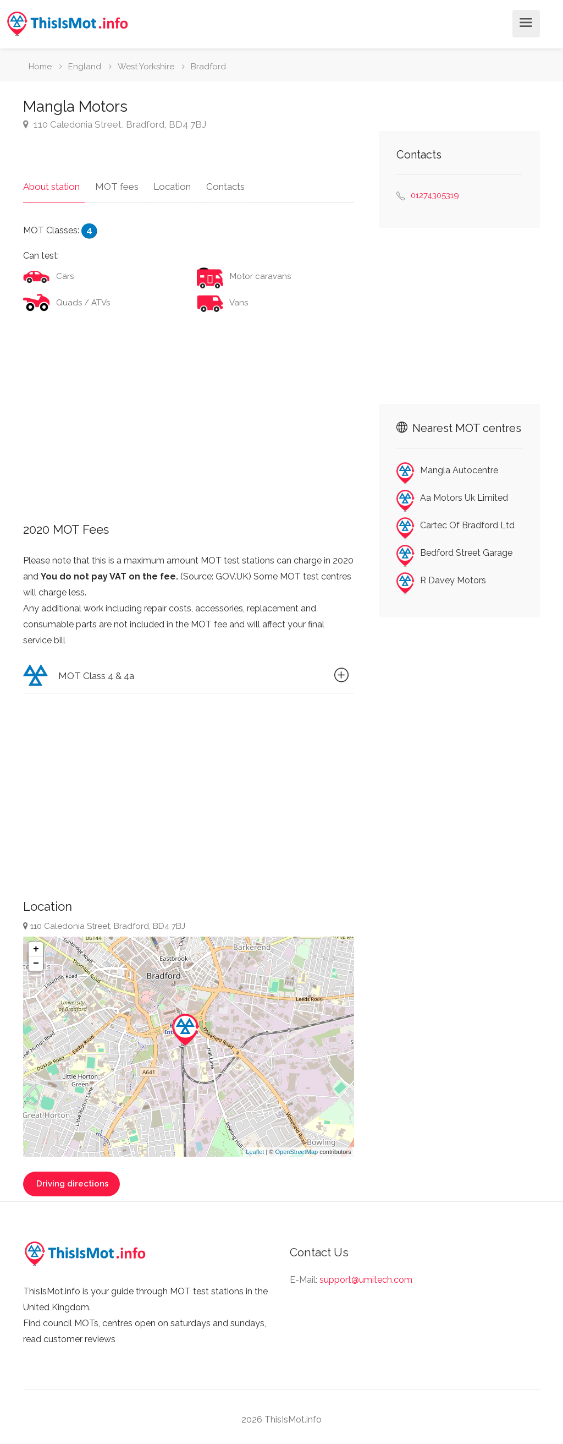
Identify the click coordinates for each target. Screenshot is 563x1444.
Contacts (211, 181)
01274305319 (435, 195)
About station (51, 181)
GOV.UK (232, 572)
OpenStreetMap (296, 1147)
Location (162, 181)
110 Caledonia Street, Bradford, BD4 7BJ (114, 124)
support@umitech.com (365, 1275)
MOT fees (112, 181)
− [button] (36, 958)
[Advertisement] (188, 408)
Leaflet (255, 1147)
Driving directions (71, 1179)
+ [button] (36, 944)
